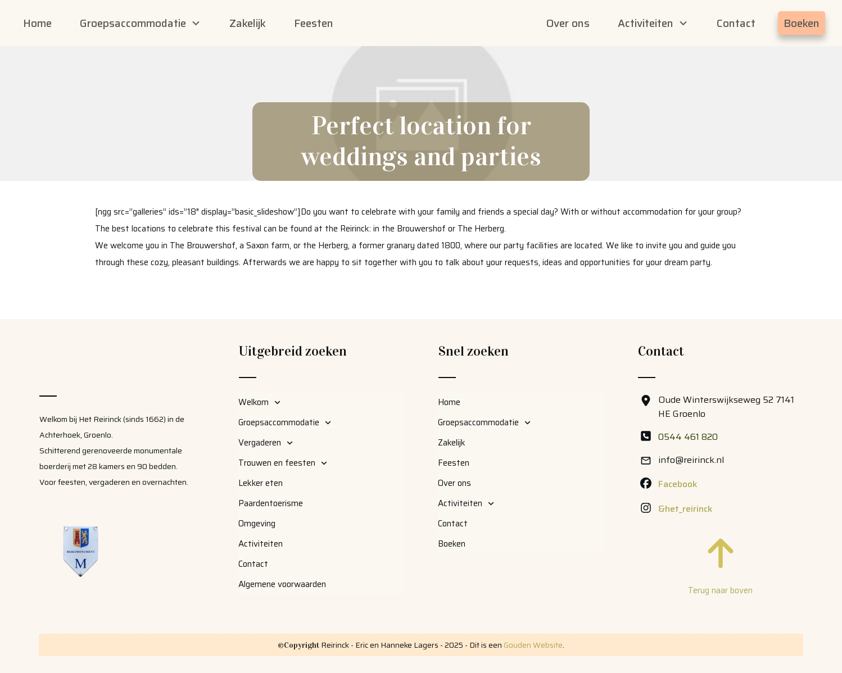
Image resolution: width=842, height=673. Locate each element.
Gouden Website (533, 645)
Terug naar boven (720, 590)
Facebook (678, 484)
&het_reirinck (685, 509)
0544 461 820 (688, 437)
